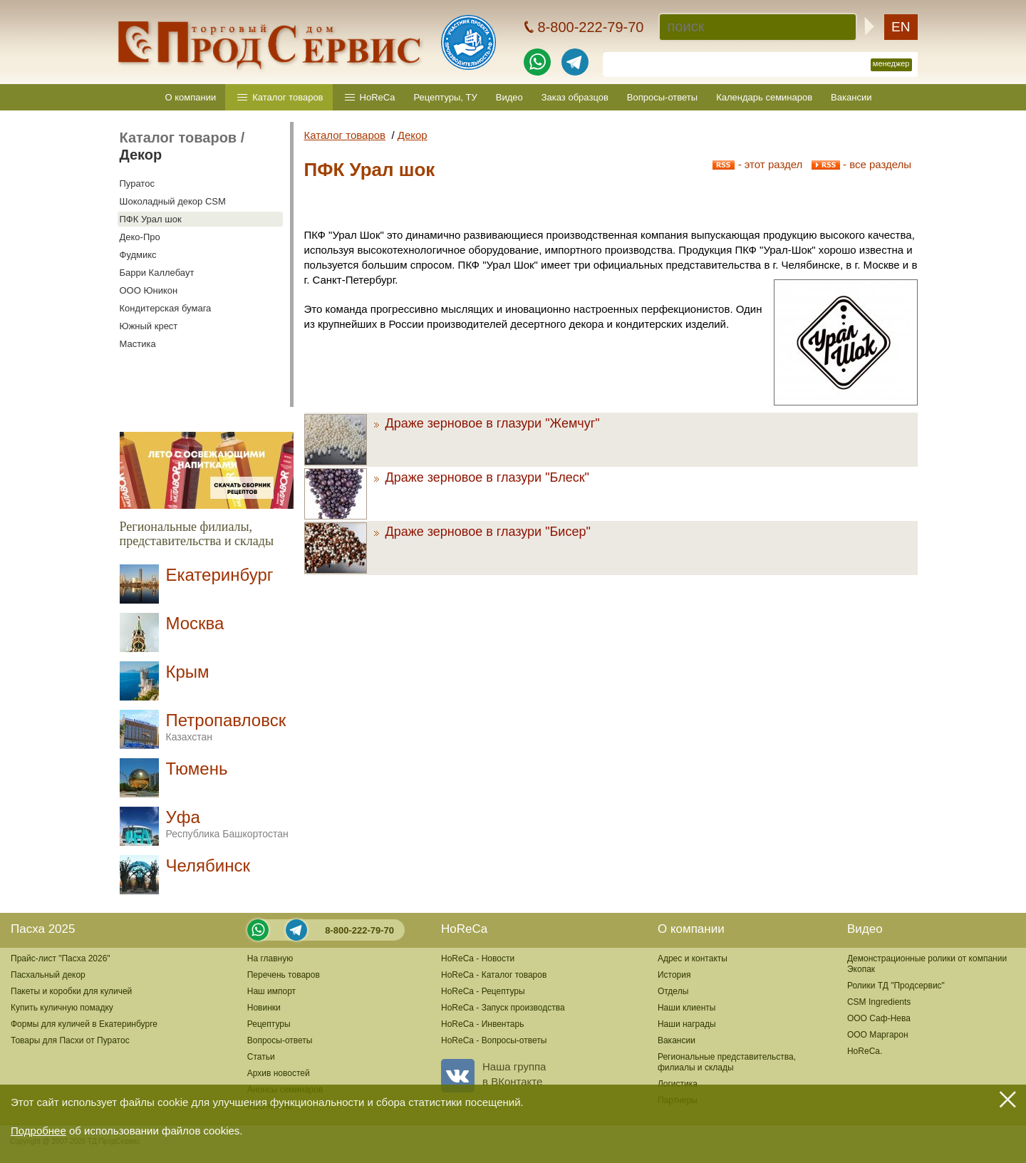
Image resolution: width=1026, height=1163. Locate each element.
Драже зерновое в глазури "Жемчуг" (487, 423)
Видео (509, 97)
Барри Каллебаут (157, 272)
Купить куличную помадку (62, 1008)
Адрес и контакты (692, 958)
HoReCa (377, 97)
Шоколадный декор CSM (173, 201)
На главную (270, 958)
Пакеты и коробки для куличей (71, 991)
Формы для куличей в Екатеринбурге (84, 1024)
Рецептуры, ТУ (445, 97)
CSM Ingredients (879, 1002)
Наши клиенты (687, 1008)
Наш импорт (271, 991)
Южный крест (149, 326)
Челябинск (208, 865)
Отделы (673, 991)
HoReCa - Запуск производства (503, 1008)
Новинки (264, 1008)
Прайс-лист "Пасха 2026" (60, 958)
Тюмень (197, 768)
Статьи (261, 1057)
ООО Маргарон (877, 1035)
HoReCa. (864, 1051)
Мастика (138, 343)
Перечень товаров (283, 975)
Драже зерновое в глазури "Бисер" (482, 531)
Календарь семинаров (764, 97)
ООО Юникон (149, 290)
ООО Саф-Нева (879, 1018)
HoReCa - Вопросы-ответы (493, 1040)
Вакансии (851, 97)
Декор (141, 154)
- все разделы (861, 164)
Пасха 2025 (43, 929)
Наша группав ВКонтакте (493, 1074)
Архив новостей (278, 1073)
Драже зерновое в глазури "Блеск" (481, 477)
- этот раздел (757, 164)
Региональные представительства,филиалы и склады (727, 1062)
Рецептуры (269, 1024)
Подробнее (38, 1131)
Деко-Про (140, 237)
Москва (195, 623)
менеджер (891, 63)
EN (900, 26)
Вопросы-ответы (662, 97)
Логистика (678, 1084)
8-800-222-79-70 (359, 930)
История (674, 975)
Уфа (227, 823)
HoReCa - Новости (477, 958)
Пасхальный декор (48, 975)
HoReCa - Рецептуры (483, 991)
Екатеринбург (220, 574)
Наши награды (687, 1024)
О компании (191, 97)
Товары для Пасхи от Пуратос (70, 1040)
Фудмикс (138, 254)
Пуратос (137, 183)
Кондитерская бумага (166, 308)
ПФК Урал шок (151, 219)
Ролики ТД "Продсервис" (896, 986)
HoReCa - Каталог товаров (493, 975)
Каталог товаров (287, 97)
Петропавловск (226, 726)
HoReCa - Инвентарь (482, 1024)
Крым (187, 671)
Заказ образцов (575, 97)
